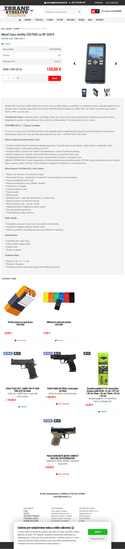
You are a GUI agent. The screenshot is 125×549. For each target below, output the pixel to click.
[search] (79, 12)
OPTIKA (60, 20)
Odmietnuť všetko (97, 539)
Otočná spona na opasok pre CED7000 (20, 323)
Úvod (3, 29)
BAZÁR (81, 20)
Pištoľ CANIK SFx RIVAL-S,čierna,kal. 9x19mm (62, 390)
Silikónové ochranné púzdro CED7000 (59, 323)
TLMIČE (50, 20)
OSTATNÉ (16, 29)
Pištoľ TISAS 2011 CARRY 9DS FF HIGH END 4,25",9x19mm (22, 390)
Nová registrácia (112, 2)
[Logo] (17, 11)
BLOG (90, 20)
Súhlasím (97, 532)
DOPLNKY (71, 20)
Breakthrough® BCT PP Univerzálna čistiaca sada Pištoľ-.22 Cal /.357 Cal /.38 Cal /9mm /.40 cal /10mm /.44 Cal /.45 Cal (102, 392)
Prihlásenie (99, 2)
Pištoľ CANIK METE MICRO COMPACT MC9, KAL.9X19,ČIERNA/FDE (63, 457)
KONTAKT (100, 20)
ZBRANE (27, 20)
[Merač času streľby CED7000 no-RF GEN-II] (95, 63)
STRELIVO (39, 20)
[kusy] (9, 78)
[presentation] (74, 63)
